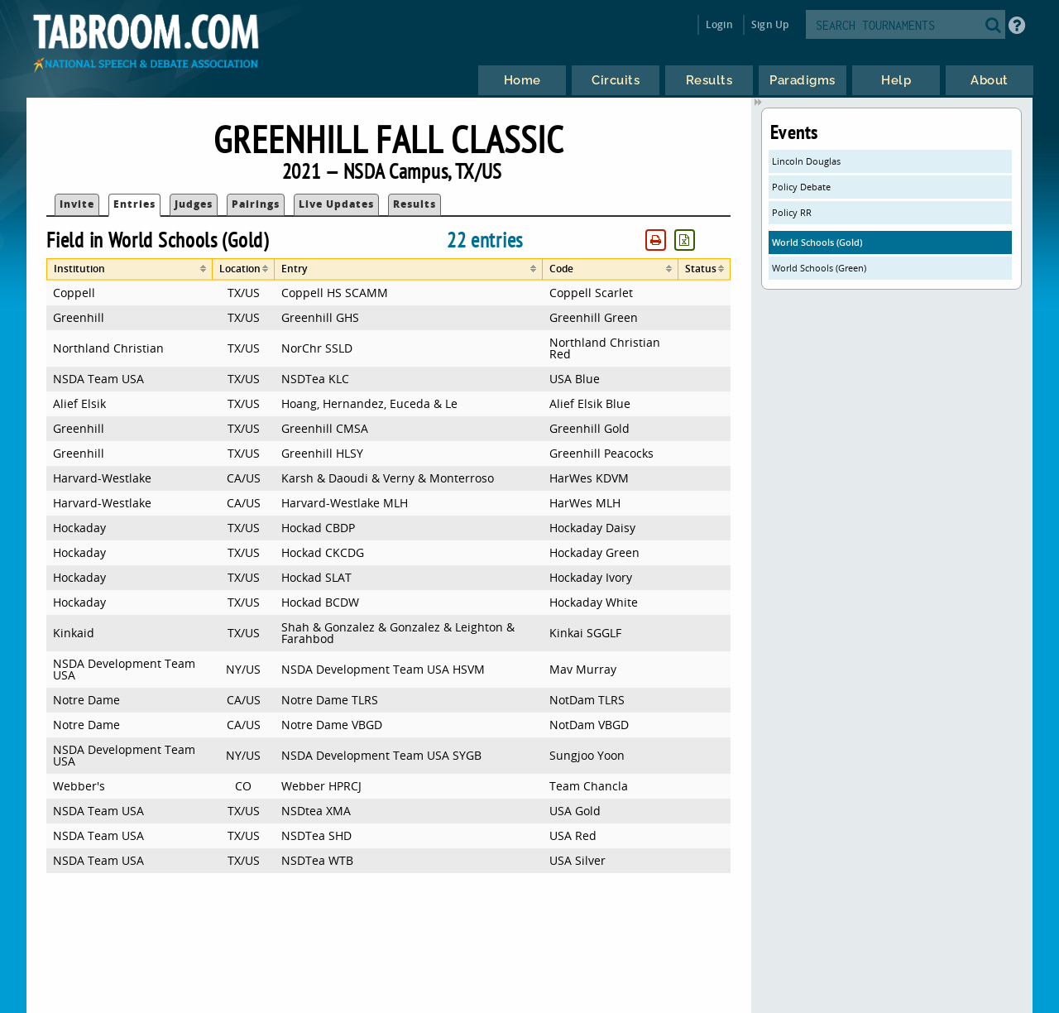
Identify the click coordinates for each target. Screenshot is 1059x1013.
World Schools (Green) (819, 268)
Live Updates (336, 204)
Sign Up (769, 24)
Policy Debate (801, 186)
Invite (77, 204)
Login (719, 24)
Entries (134, 204)
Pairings (256, 204)
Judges (194, 204)
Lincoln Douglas (806, 161)
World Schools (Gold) (817, 242)
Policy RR (792, 212)
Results (414, 204)
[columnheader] (129, 269)
